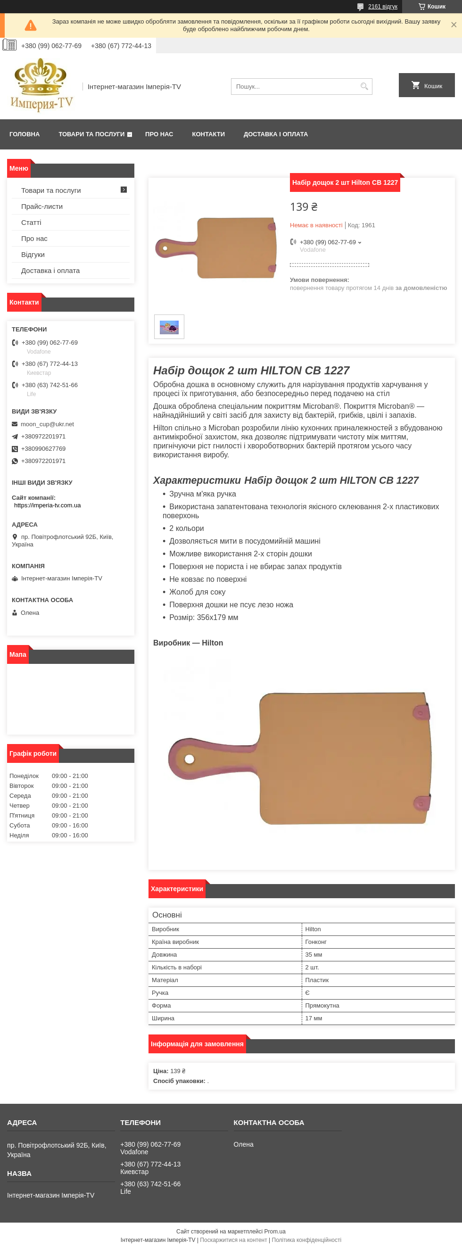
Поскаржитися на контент (233, 1240)
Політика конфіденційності (307, 1240)
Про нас (159, 134)
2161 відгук (382, 6)
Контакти (208, 134)
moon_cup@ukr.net (47, 424)
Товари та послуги (91, 134)
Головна (24, 134)
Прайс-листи (42, 206)
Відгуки (33, 254)
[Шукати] (364, 86)
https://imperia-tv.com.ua (47, 505)
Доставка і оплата (276, 134)
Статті (31, 222)
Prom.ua (275, 1231)
